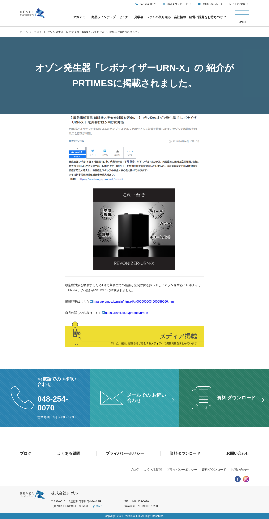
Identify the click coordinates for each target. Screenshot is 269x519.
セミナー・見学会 (131, 17)
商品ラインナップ (103, 17)
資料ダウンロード (177, 4)
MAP (98, 506)
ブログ (37, 31)
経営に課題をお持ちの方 (206, 17)
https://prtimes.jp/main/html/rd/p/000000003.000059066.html (133, 301)
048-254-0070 (148, 4)
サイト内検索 (237, 4)
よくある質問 (68, 453)
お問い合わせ (211, 4)
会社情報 (180, 17)
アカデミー (80, 17)
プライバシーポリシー (125, 453)
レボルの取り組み (158, 17)
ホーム (24, 31)
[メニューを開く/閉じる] (242, 17)
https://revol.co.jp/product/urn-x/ (126, 312)
